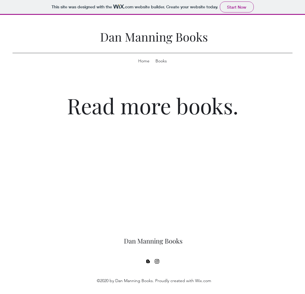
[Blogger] (148, 261)
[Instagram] (157, 261)
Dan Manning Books (154, 37)
